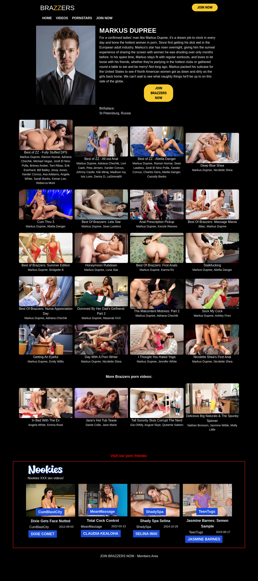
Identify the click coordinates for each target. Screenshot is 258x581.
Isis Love (86, 178)
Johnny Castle (85, 174)
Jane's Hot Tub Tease (101, 422)
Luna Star (112, 272)
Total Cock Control (103, 523)
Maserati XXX (112, 320)
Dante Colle (93, 427)
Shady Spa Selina (155, 523)
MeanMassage (102, 514)
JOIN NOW (204, 8)
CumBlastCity (50, 514)
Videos (62, 19)
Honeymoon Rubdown (101, 267)
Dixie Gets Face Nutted (50, 523)
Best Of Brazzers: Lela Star (101, 224)
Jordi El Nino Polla (157, 169)
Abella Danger (171, 174)
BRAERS (57, 8)
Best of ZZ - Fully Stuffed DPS (45, 154)
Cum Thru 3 (45, 224)
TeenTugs (207, 514)
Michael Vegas (42, 163)
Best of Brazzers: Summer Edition (46, 267)
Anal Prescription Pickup (156, 224)
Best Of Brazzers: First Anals (157, 267)
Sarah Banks (42, 180)
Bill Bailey (43, 172)
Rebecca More (45, 185)
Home (47, 19)
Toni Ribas (56, 167)
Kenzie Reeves (167, 228)
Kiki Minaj (102, 174)
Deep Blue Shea (212, 167)
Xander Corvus (31, 176)
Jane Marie (109, 427)
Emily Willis (56, 363)
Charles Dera (151, 174)
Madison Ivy (118, 174)
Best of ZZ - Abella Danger (157, 161)
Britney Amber (39, 167)
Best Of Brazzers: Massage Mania (212, 224)
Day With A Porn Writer (101, 359)
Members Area (147, 558)
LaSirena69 (114, 178)
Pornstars (82, 19)
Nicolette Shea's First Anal (212, 359)
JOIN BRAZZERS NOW (159, 95)
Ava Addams (51, 176)
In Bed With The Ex (46, 422)
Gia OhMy (136, 427)
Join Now (104, 19)
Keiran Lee (59, 180)
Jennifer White (167, 363)
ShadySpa (154, 514)
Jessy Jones (59, 172)
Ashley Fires (223, 317)
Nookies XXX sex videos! (46, 480)
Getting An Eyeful (45, 359)
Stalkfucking (212, 267)
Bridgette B (56, 272)
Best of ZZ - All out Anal (101, 161)
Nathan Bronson (197, 427)
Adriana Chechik (108, 165)
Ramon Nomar (50, 159)
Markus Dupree (30, 159)
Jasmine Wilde (219, 427)
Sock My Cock (212, 313)
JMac (201, 228)
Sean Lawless (112, 228)
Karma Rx (167, 272)
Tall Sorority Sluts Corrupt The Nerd (156, 422)
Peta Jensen (94, 169)
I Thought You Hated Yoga (157, 359)
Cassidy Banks (156, 178)
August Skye (153, 427)
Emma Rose (55, 427)
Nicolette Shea (223, 172)
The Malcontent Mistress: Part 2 (157, 313)
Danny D (99, 178)
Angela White (37, 427)
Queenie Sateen (172, 427)
